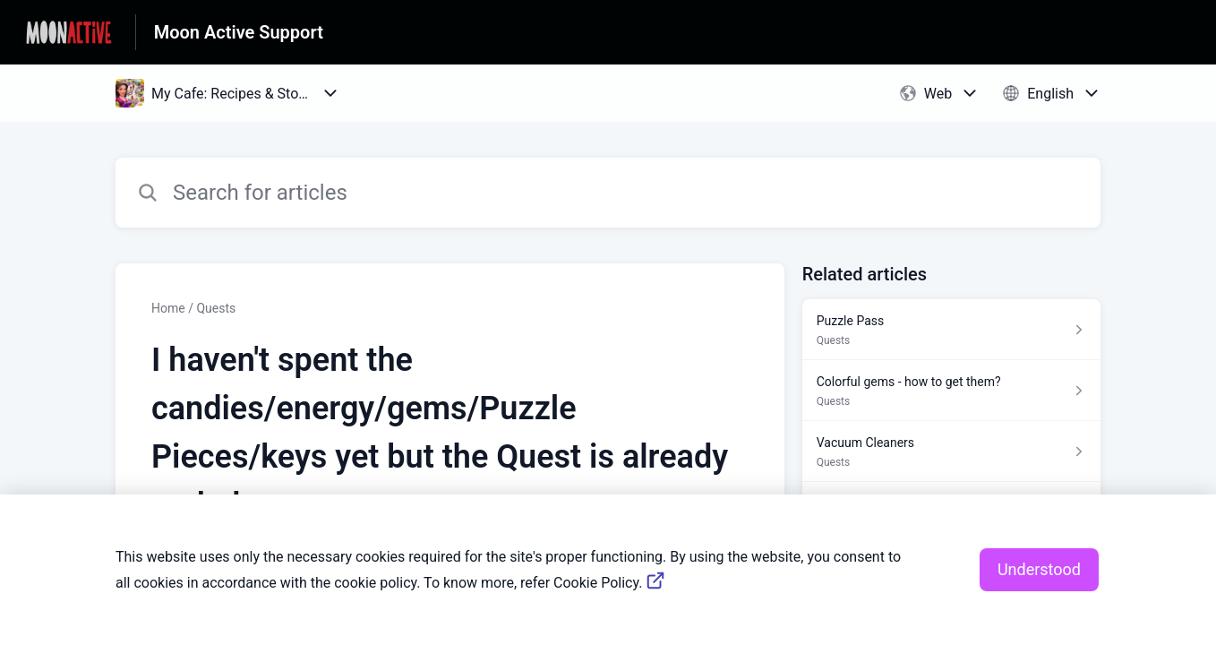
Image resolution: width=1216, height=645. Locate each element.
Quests (215, 308)
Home (168, 308)
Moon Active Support (238, 32)
